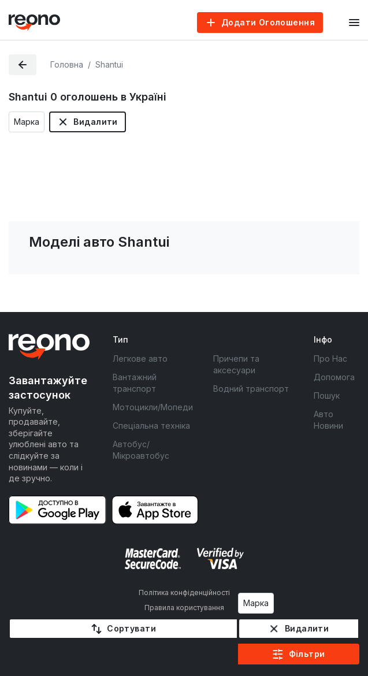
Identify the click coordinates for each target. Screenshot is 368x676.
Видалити (95, 122)
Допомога (334, 377)
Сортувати (131, 628)
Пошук (327, 395)
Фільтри (307, 654)
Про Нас (330, 358)
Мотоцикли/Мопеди (153, 407)
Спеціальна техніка (151, 425)
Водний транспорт (251, 388)
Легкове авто (140, 358)
